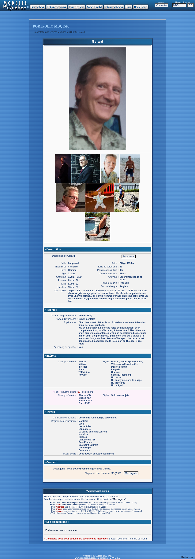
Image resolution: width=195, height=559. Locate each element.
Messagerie (119, 499)
